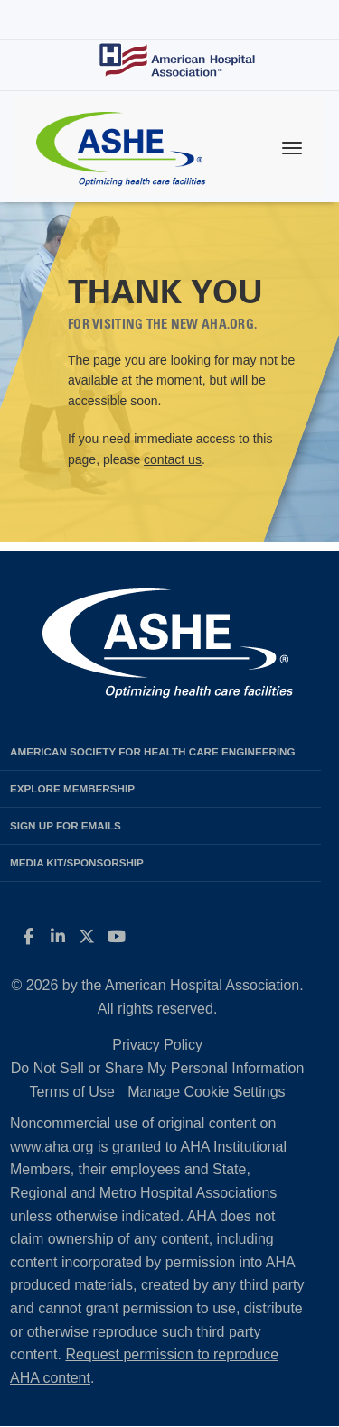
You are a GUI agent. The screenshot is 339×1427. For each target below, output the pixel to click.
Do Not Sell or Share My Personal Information (158, 1068)
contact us (173, 459)
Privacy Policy (157, 1044)
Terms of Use (72, 1091)
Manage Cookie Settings (206, 1091)
